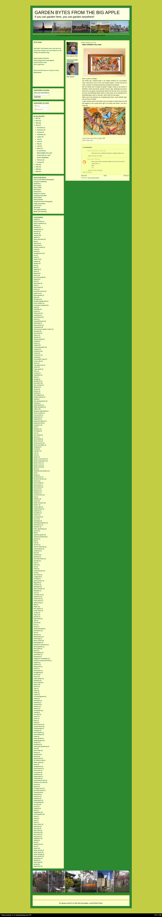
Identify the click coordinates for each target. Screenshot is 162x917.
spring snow (37, 758)
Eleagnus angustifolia (40, 411)
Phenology (37, 638)
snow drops (37, 750)
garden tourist (38, 467)
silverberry (37, 744)
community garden (39, 347)
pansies (36, 616)
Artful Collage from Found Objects (44, 60)
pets (35, 632)
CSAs (35, 371)
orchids (36, 612)
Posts (37, 106)
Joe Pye (36, 545)
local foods (37, 575)
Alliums (36, 225)
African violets (38, 221)
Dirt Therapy (37, 185)
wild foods (37, 832)
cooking (36, 357)
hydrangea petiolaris (40, 523)
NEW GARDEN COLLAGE (44, 153)
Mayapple (36, 590)
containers (37, 351)
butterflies (37, 309)
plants (35, 650)
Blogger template (6, 915)
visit (35, 820)
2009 (37, 169)
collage (88, 140)
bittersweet (37, 283)
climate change (38, 339)
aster (35, 257)
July (38, 139)
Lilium (35, 568)
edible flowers (38, 405)
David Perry (37, 183)
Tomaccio (36, 796)
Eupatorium (37, 417)
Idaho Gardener (38, 199)
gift (35, 473)
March (39, 148)
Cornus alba (37, 361)
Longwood (37, 576)
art (34, 255)
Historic (36, 505)
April (38, 146)
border (36, 289)
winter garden (38, 856)
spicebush (37, 754)
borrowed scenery (39, 291)
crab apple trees (38, 365)
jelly (35, 541)
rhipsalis (36, 706)
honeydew (37, 513)
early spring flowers (40, 401)
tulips (35, 810)
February (40, 160)
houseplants (37, 517)
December (40, 127)
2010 (37, 167)
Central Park (37, 317)
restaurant (37, 704)
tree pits (36, 804)
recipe (35, 692)
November (40, 130)
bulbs (35, 307)
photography (37, 642)
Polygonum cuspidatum (41, 658)
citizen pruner (38, 325)
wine (35, 846)
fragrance (36, 451)
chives (36, 319)
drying (36, 399)
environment (37, 415)
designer (36, 387)
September (40, 134)
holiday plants (38, 509)
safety (35, 722)
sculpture (36, 730)
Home (105, 175)
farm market (37, 435)
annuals (36, 235)
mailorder (36, 584)
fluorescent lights (39, 445)
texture (36, 786)
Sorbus (36, 752)
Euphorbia (37, 419)
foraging (36, 447)
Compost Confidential (40, 181)
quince (36, 686)
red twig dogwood (39, 696)
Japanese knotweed (40, 537)
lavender (36, 561)
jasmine (36, 539)
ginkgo (36, 475)
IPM (35, 533)
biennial (36, 279)
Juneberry (37, 551)
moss (35, 593)
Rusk (35, 720)
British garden (38, 295)
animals (36, 233)
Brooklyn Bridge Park (40, 301)
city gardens (37, 327)
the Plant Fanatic (39, 790)
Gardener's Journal (39, 193)
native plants (37, 600)
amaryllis (36, 227)
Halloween (37, 491)
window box (37, 844)
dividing (36, 393)
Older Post (126, 175)
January (39, 162)
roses (35, 716)
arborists (36, 243)
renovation (37, 700)
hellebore (36, 499)
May (38, 144)
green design (38, 483)
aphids (36, 237)
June (38, 141)
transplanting (38, 802)
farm (35, 433)
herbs (35, 501)
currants (36, 373)
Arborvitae (37, 245)
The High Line (38, 788)
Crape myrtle (37, 369)
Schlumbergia (38, 728)
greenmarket (37, 487)
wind (35, 842)
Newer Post (84, 175)
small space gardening (40, 746)
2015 (37, 118)
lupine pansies (38, 581)
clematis (36, 337)
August (39, 137)
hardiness (37, 493)
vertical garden (38, 814)
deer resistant (38, 385)
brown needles (38, 303)
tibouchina (37, 794)
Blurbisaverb (37, 72)
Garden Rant (37, 191)
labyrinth (36, 557)
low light (36, 578)
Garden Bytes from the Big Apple (77, 12)
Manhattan (37, 586)
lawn (35, 563)
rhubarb (36, 708)
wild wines (37, 836)
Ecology (36, 403)
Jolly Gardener (38, 549)
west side (36, 828)
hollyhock (37, 511)
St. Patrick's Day (39, 760)
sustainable (37, 778)
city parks (37, 331)
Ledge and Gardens (39, 203)
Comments (39, 109)
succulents (37, 772)
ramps (36, 690)
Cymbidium (37, 375)
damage (36, 379)
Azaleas (36, 261)
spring (36, 756)
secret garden (38, 732)
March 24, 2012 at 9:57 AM (95, 155)
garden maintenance (40, 461)
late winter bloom (39, 558)
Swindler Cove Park (39, 782)
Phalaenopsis (38, 636)
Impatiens (37, 527)
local (35, 573)
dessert (36, 389)
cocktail (36, 341)
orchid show (37, 610)
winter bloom (38, 852)
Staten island (38, 762)
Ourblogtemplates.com (22, 915)
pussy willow (37, 682)
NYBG (35, 606)
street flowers (38, 768)
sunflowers (37, 774)
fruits (35, 455)
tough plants (37, 800)
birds (35, 281)
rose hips (36, 714)
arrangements (38, 253)
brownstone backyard (40, 305)
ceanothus (37, 315)
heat (35, 497)
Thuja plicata (37, 792)
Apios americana (39, 239)
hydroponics (37, 525)
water (35, 822)
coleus (36, 343)
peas (35, 624)
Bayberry (36, 269)
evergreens (37, 425)
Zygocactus (37, 866)
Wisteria (36, 860)
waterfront (37, 826)
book (35, 285)
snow (35, 748)
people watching (39, 628)
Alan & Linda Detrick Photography (44, 179)
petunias (36, 634)
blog (47, 52)
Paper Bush (37, 618)
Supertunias (37, 776)
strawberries (37, 766)
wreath (36, 864)
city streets (37, 333)
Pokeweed (37, 656)
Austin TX (37, 259)
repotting (36, 702)
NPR (35, 604)
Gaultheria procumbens (41, 471)
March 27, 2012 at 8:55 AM (95, 170)
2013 (37, 123)
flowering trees (38, 443)
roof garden (37, 710)
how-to (36, 519)
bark (35, 265)
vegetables (37, 812)
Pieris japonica (38, 646)
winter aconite (38, 850)
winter (35, 848)
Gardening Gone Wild (40, 195)
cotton (36, 363)
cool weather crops (39, 359)
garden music (38, 463)
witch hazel (37, 862)
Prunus (36, 676)
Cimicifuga (37, 323)
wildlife (36, 840)
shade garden (38, 738)
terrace (36, 784)
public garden (38, 678)
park (35, 620)
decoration (37, 383)
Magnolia (36, 583)
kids (35, 553)
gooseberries (38, 477)
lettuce (36, 565)
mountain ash (38, 594)
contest (36, 353)
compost (36, 349)
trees (35, 806)
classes (36, 335)
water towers (37, 824)
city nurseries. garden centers (43, 329)
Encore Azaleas (38, 413)
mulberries (37, 596)
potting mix (37, 666)
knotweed (36, 555)
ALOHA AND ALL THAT (44, 155)
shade (35, 736)
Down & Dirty (38, 187)
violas (35, 818)
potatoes (36, 664)
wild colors (37, 830)
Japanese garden (39, 535)
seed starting (38, 734)
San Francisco (38, 724)
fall (35, 427)
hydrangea (37, 521)
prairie (36, 668)
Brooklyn (36, 299)
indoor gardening (39, 529)
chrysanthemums (39, 321)
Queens (36, 684)
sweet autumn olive (39, 780)
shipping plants (38, 740)
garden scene (38, 465)
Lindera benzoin (38, 571)
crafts (91, 140)
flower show (37, 441)
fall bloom (37, 429)
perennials (37, 630)
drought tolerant (38, 397)
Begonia (36, 273)
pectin (35, 626)
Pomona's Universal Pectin (42, 660)
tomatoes (36, 798)
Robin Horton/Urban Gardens (95, 150)
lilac (35, 566)
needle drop (37, 602)
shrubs (36, 742)
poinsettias (37, 654)
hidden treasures (39, 503)
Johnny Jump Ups (39, 547)
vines (35, 816)
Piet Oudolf (37, 648)
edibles (36, 409)
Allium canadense (39, 223)
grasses (36, 481)
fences (36, 437)
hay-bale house (38, 495)
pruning (36, 674)
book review (37, 287)
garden (36, 457)
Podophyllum (38, 652)
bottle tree (37, 293)
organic (36, 614)
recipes (36, 694)
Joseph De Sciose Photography (43, 201)
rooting (36, 712)
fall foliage (37, 431)
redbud (36, 698)
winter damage (38, 854)
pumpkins (37, 680)
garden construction (40, 459)
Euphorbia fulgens (39, 421)
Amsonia (36, 231)
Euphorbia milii (38, 423)
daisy (35, 377)
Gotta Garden (38, 197)
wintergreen (37, 858)
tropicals (36, 808)
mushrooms (37, 598)
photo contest (38, 640)
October (39, 132)
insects (36, 531)
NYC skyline (37, 608)
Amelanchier (37, 229)
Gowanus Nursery (39, 479)
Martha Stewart (38, 588)
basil (35, 267)
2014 (37, 120)
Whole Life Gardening (40, 211)
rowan (35, 718)
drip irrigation (38, 395)
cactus (36, 311)
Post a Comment (87, 172)
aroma (36, 249)
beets (35, 271)
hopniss (36, 515)
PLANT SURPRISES (43, 157)
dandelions (37, 381)
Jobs (35, 543)
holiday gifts (37, 507)
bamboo (36, 263)
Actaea (36, 219)
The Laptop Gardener (40, 209)
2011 (37, 164)
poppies (36, 662)
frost (35, 453)
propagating (37, 672)
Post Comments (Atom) (93, 177)
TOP (160, 915)
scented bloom (38, 726)
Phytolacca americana (40, 644)
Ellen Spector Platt (92, 159)
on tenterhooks (41, 150)
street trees (37, 770)
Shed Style (37, 207)
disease (36, 391)
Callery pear (37, 313)
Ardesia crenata (38, 247)
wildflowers (37, 838)
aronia (36, 251)
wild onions (37, 834)
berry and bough (39, 277)
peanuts (36, 622)
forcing (36, 449)
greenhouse (37, 485)
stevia (35, 764)
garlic (35, 469)
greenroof (37, 489)
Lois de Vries (37, 205)
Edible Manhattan (39, 407)
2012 (37, 125)
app (35, 241)
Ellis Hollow (37, 189)
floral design (37, 439)
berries (36, 275)
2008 (37, 171)
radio (35, 688)
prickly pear (37, 670)
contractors (37, 355)
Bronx (35, 297)
